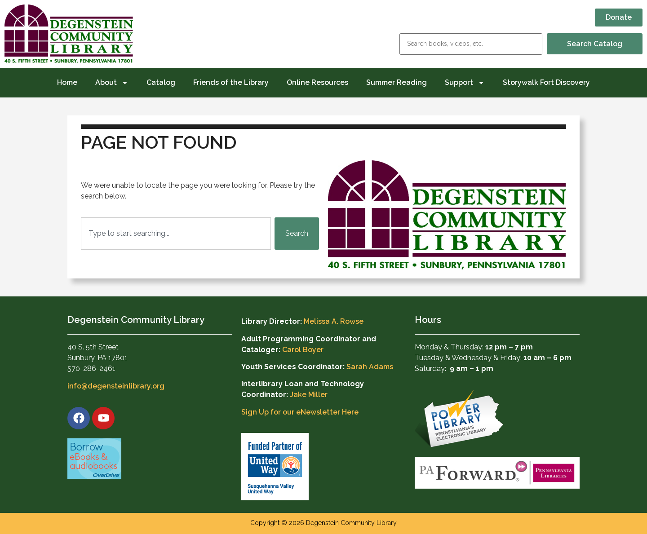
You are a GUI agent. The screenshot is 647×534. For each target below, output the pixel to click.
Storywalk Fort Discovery (546, 82)
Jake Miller (309, 394)
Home (67, 82)
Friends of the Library (231, 82)
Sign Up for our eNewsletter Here (300, 412)
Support (465, 83)
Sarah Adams (369, 366)
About (112, 83)
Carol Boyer (303, 349)
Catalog (160, 82)
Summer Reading (396, 82)
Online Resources (317, 82)
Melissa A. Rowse (333, 321)
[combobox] (176, 233)
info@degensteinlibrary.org (115, 386)
